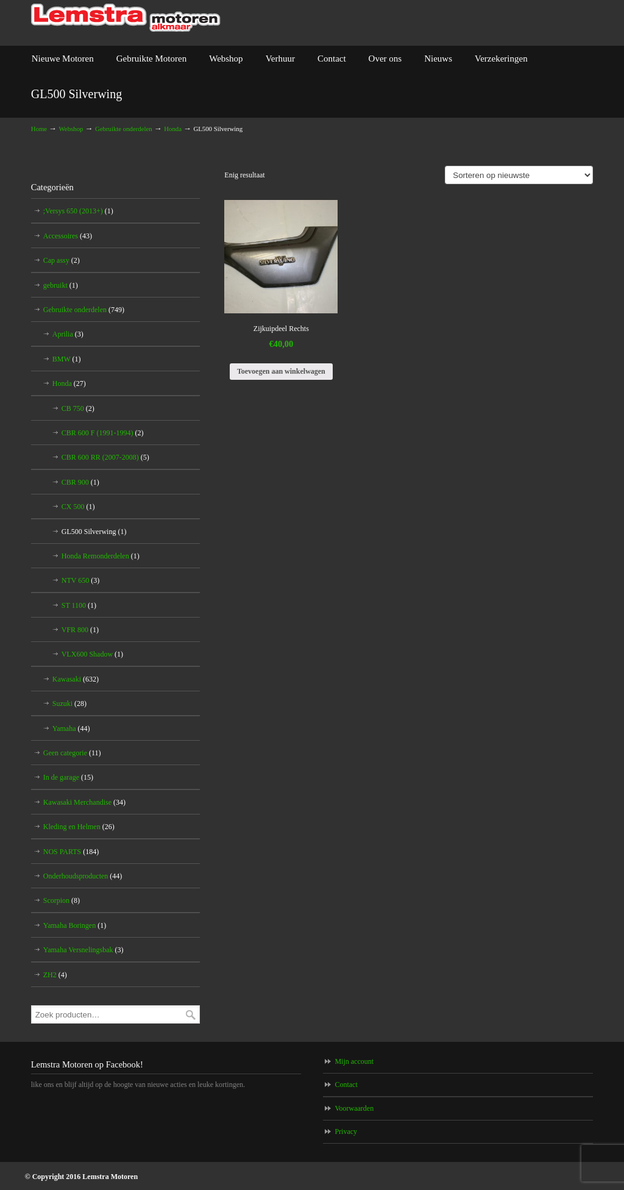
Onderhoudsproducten (82, 876)
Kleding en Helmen (79, 827)
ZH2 (55, 975)
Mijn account (354, 1061)
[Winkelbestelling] (519, 175)
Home (39, 128)
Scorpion (61, 900)
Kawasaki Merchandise (84, 802)
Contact (346, 1084)
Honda (173, 128)
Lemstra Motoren (126, 18)
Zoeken (190, 1015)
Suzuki (69, 703)
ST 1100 (79, 605)
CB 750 (78, 408)
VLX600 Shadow (92, 654)
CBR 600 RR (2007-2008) (105, 457)
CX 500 (78, 507)
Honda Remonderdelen (101, 556)
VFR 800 (80, 630)
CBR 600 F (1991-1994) (103, 433)
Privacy (346, 1131)
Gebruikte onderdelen (123, 128)
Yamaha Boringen (74, 925)
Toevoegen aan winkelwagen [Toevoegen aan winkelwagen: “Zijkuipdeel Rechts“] (281, 371)
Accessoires (67, 236)
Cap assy (61, 260)
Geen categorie (72, 753)
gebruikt (60, 285)
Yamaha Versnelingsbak (83, 950)
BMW (66, 359)
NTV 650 (80, 580)
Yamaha (71, 728)
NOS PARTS (71, 852)
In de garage (68, 777)
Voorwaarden (354, 1108)
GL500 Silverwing (94, 532)
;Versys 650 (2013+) (78, 211)
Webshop (71, 128)
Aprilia (67, 334)
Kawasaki (75, 679)
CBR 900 (80, 482)
